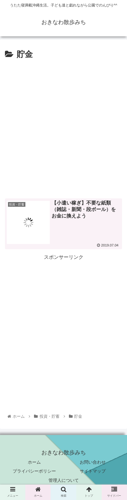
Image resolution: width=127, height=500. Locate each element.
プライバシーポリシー (34, 471)
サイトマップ (93, 471)
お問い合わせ (93, 462)
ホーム (34, 462)
